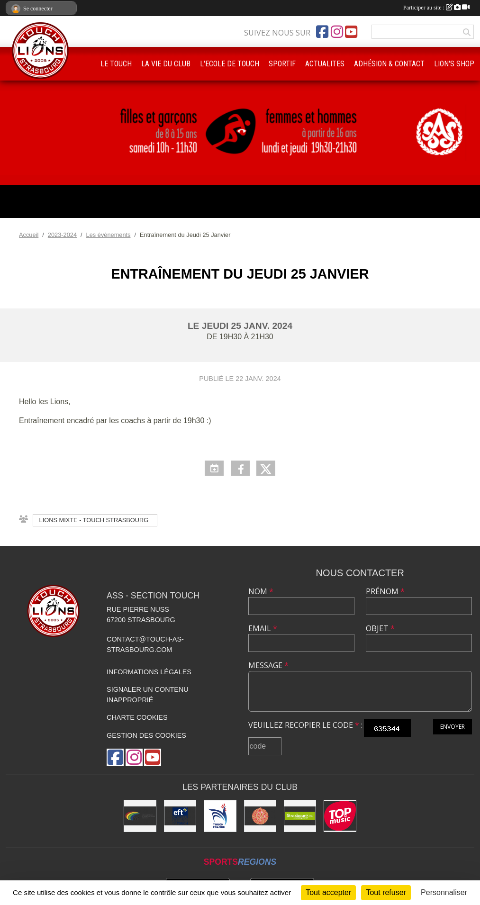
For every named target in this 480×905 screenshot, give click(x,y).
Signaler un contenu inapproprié (148, 695)
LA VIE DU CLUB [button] (165, 63)
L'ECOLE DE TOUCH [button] (229, 63)
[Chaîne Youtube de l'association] (351, 32)
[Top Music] (340, 816)
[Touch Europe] (180, 816)
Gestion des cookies (146, 735)
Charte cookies (137, 717)
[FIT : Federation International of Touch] (140, 816)
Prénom (385, 591)
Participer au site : (436, 7)
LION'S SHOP (454, 63)
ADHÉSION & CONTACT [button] (389, 63)
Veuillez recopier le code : (305, 725)
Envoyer (452, 727)
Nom (260, 591)
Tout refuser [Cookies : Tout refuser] (386, 892)
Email (262, 628)
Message (268, 665)
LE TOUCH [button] (116, 63)
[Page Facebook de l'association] (322, 32)
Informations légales (149, 672)
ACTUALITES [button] (324, 63)
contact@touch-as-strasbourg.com (145, 644)
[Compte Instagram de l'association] (337, 32)
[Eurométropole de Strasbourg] (300, 816)
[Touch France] (220, 816)
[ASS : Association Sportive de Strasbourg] (260, 816)
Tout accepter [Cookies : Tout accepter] (328, 892)
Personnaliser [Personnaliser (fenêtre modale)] (444, 892)
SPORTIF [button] (282, 63)
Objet (380, 628)
